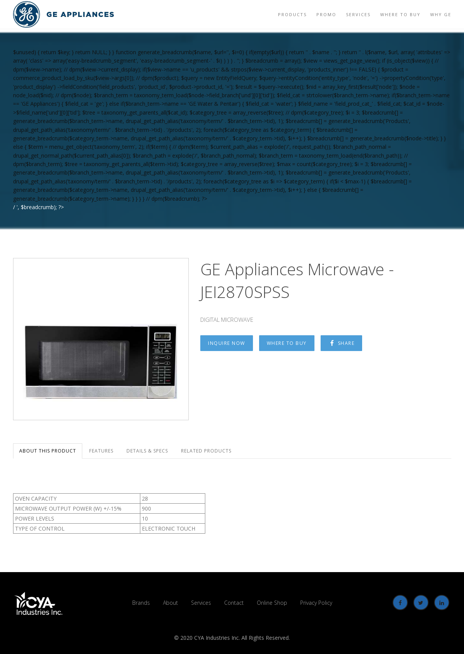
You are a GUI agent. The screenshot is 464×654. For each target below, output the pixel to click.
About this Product (47, 451)
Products (292, 14)
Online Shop (272, 602)
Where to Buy (400, 14)
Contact (234, 602)
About (170, 602)
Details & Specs (147, 451)
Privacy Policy (316, 602)
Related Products (206, 451)
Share (341, 343)
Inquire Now (226, 343)
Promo (326, 14)
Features (101, 451)
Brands (141, 602)
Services (358, 14)
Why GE (440, 14)
